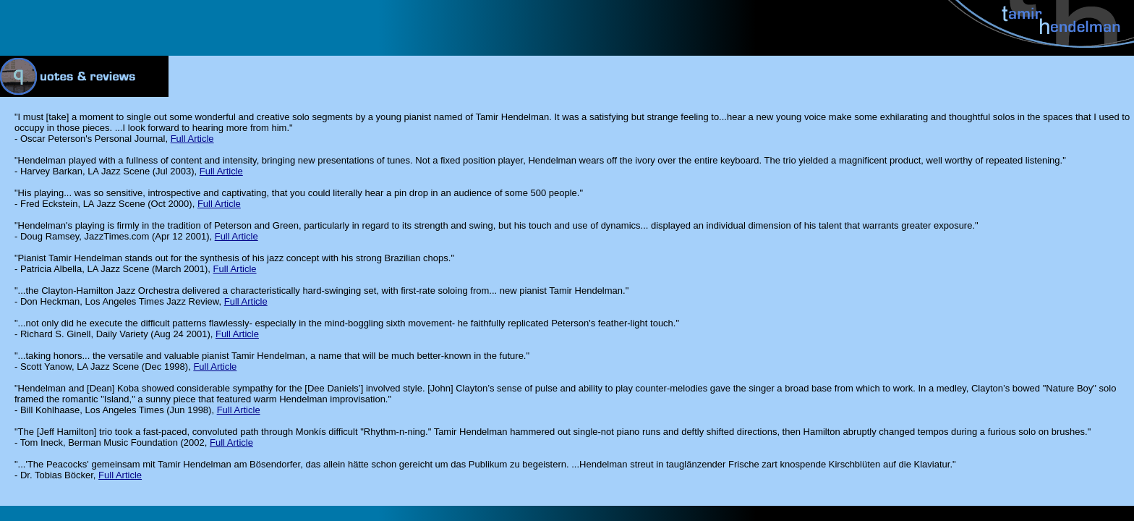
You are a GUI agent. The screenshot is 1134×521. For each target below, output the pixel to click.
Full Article (192, 138)
